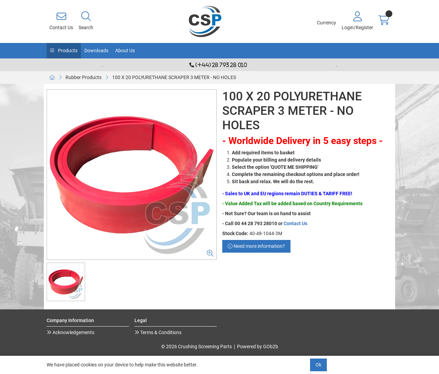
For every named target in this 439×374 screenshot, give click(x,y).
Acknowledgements (72, 332)
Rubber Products (84, 77)
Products (67, 50)
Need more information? (256, 246)
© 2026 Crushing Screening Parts (196, 346)
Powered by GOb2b (257, 346)
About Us (125, 50)
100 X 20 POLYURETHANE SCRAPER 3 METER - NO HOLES (174, 77)
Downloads (96, 50)
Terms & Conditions (160, 332)
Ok (318, 364)
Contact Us (295, 223)
